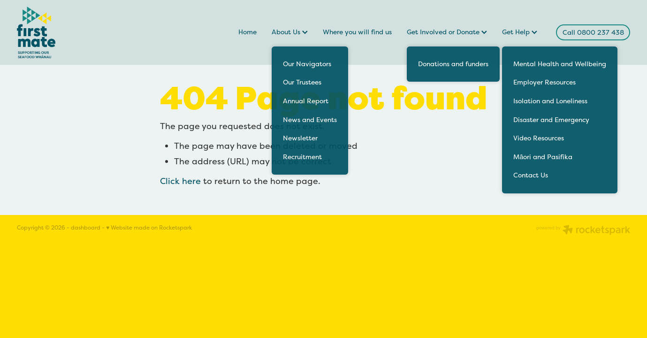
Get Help (519, 32)
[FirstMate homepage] (78, 32)
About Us (290, 32)
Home (247, 32)
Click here (180, 181)
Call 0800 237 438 (593, 32)
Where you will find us (357, 32)
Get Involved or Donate (447, 32)
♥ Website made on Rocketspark (149, 227)
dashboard (85, 227)
